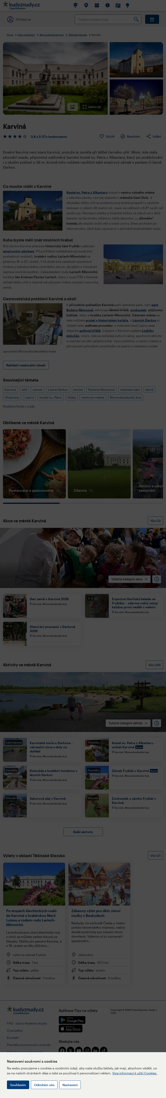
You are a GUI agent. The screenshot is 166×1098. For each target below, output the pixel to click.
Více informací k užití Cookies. (134, 1073)
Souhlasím (18, 1085)
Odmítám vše (44, 1085)
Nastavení (70, 1085)
